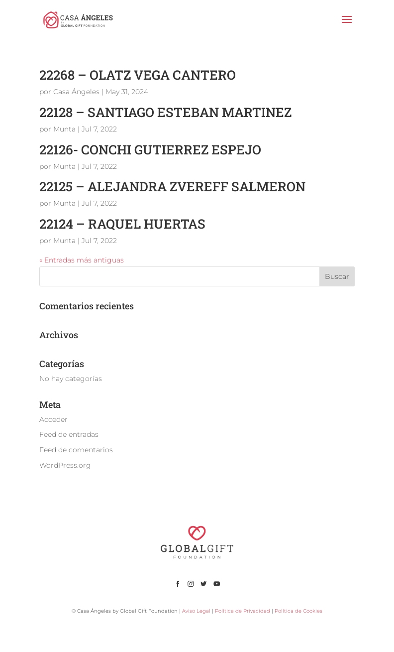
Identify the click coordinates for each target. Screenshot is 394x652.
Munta (64, 129)
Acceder (53, 419)
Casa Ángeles (76, 91)
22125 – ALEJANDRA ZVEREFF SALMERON (172, 186)
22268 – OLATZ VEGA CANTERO (137, 74)
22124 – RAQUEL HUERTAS (122, 223)
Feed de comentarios (76, 449)
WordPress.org (65, 465)
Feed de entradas (68, 434)
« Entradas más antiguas (81, 260)
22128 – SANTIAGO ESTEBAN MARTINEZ (165, 112)
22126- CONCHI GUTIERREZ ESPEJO (150, 149)
